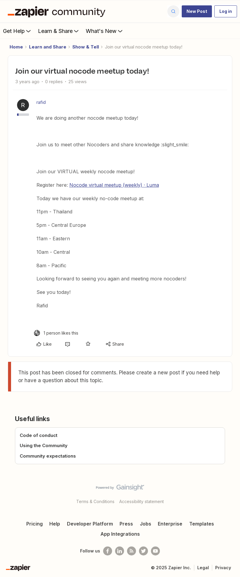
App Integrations (120, 534)
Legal (203, 567)
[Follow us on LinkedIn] (119, 550)
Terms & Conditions (95, 501)
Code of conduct (38, 435)
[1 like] (56, 333)
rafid (41, 102)
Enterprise (170, 524)
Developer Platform (90, 524)
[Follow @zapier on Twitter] (143, 550)
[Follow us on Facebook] (107, 550)
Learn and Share (47, 47)
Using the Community (44, 445)
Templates (201, 524)
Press (126, 524)
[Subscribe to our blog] (131, 550)
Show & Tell (85, 47)
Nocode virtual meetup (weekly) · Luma (114, 185)
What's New (105, 30)
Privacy (223, 567)
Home (16, 47)
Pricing (34, 524)
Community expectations (48, 456)
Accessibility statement (141, 501)
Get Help (17, 30)
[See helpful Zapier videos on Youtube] (155, 550)
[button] (197, 11)
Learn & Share (59, 30)
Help (54, 524)
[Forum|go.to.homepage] (58, 11)
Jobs (145, 524)
